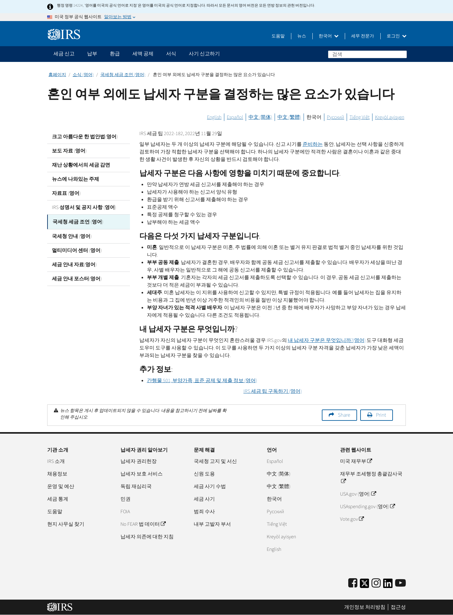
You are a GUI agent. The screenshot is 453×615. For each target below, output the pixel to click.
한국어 (328, 36)
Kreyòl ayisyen (389, 117)
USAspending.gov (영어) (367, 506)
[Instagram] (376, 583)
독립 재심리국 (136, 486)
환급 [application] (115, 53)
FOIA (125, 511)
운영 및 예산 (60, 486)
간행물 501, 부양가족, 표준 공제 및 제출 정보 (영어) (202, 380)
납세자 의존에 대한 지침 (147, 536)
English (214, 117)
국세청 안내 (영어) (72, 235)
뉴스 (301, 36)
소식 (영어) (83, 75)
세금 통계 (57, 499)
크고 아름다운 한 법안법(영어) (85, 136)
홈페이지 (57, 75)
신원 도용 (204, 473)
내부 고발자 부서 (212, 524)
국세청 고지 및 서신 (215, 461)
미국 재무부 (356, 461)
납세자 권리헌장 (138, 461)
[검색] (367, 54)
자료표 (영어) (66, 193)
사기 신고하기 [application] (204, 53)
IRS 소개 (56, 461)
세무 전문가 (362, 36)
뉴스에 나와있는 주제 (75, 179)
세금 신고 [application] (64, 53)
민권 (125, 499)
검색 (401, 54)
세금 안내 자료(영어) (74, 264)
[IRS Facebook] (352, 583)
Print (381, 415)
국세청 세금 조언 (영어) (122, 75)
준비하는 (313, 144)
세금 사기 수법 (210, 486)
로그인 (396, 36)
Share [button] (344, 415)
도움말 (278, 36)
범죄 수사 (204, 511)
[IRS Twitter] (364, 585)
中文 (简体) (260, 117)
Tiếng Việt (360, 117)
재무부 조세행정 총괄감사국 (371, 477)
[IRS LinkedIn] (388, 585)
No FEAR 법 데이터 (142, 524)
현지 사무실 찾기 (65, 524)
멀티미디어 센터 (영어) (77, 249)
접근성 (398, 607)
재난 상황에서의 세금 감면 (81, 165)
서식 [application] (171, 53)
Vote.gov (352, 519)
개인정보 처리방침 (364, 607)
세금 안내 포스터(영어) (77, 278)
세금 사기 (204, 499)
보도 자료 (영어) (69, 150)
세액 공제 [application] (143, 53)
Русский (335, 117)
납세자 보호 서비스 (141, 473)
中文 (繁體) (289, 117)
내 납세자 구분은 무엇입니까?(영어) (327, 340)
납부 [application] (92, 53)
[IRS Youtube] (400, 583)
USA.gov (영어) (358, 494)
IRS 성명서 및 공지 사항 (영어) (84, 207)
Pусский (275, 511)
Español (235, 117)
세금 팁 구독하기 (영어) (272, 391)
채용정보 (57, 473)
